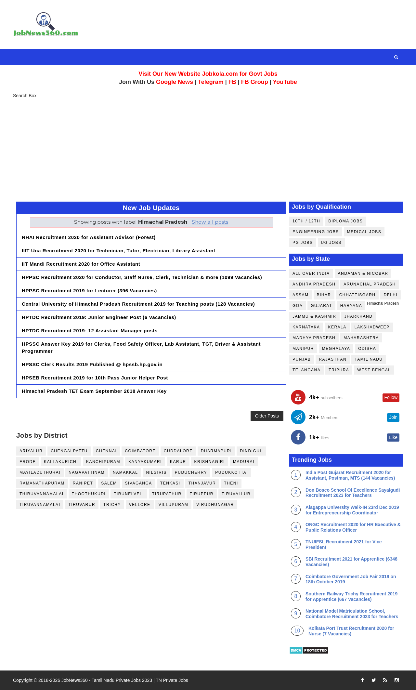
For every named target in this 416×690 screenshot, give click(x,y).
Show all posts (210, 222)
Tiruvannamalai (40, 504)
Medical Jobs (364, 232)
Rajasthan (332, 359)
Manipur (303, 348)
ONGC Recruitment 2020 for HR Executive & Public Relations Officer (353, 527)
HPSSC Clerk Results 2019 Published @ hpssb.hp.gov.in (92, 364)
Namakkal (125, 472)
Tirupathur (167, 494)
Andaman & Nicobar (363, 273)
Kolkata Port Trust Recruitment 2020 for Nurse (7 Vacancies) (351, 631)
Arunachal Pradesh (370, 284)
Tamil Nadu (369, 359)
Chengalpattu (69, 451)
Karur (178, 461)
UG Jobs (331, 242)
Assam (300, 295)
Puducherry (191, 472)
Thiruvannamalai (42, 494)
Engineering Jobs (315, 232)
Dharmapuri (216, 451)
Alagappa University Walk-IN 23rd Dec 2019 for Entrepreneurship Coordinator (352, 510)
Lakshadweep (372, 327)
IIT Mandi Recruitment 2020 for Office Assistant (81, 264)
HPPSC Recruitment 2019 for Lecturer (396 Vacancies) (89, 290)
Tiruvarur (81, 504)
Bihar (324, 295)
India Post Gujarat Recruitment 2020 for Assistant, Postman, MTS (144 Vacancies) (350, 475)
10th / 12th (306, 221)
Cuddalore (178, 451)
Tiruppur (202, 494)
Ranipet (83, 483)
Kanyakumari (145, 461)
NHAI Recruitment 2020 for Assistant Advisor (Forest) (89, 237)
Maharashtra (361, 338)
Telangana (306, 370)
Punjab (301, 359)
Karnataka (306, 327)
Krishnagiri (209, 461)
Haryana (351, 305)
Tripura (339, 370)
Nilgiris (156, 472)
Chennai (106, 451)
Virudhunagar (215, 504)
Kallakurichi (61, 461)
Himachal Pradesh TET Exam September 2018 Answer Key (94, 391)
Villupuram (173, 504)
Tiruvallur (236, 494)
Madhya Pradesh (313, 338)
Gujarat (321, 305)
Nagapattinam (87, 472)
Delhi (390, 295)
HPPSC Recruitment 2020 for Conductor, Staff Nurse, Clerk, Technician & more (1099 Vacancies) (142, 277)
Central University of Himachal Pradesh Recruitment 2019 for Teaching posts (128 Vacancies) (138, 304)
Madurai (243, 461)
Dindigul (251, 451)
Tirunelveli (129, 494)
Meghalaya (336, 348)
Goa (297, 305)
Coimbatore (140, 451)
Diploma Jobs (345, 221)
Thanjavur (202, 483)
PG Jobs (302, 242)
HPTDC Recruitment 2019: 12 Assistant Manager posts (90, 330)
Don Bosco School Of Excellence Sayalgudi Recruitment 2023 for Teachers (353, 492)
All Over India (311, 273)
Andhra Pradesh (313, 284)
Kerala (337, 327)
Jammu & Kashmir (314, 316)
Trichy (112, 504)
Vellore (139, 504)
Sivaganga (138, 483)
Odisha (367, 348)
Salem (109, 483)
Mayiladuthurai (40, 472)
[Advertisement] (208, 149)
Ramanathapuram (42, 483)
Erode (28, 461)
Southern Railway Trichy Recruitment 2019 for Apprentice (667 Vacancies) (351, 596)
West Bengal (374, 370)
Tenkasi (170, 483)
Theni (231, 483)
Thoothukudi (89, 494)
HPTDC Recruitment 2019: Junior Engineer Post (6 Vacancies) (99, 317)
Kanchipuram (103, 461)
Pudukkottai (231, 472)
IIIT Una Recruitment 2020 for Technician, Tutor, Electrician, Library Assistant (118, 250)
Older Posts (267, 415)
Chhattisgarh (357, 295)
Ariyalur (31, 451)
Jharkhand (358, 316)
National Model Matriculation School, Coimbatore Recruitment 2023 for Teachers (352, 613)
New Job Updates (151, 207)
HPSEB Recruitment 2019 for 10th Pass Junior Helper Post (95, 377)
